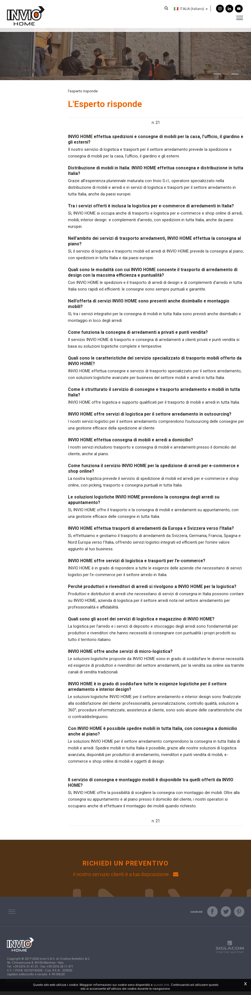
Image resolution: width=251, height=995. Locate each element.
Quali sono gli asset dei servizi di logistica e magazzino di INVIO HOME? (141, 622)
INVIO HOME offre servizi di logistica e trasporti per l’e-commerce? (136, 564)
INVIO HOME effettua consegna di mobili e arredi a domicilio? (130, 443)
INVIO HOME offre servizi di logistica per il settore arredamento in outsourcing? (149, 417)
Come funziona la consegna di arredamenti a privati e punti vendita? (138, 335)
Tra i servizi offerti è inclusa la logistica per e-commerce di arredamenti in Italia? (151, 209)
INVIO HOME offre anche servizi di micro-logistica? (120, 654)
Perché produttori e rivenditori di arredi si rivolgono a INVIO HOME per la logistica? (152, 589)
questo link (161, 985)
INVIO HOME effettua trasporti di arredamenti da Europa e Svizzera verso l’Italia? (151, 531)
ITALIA (188, 9)
